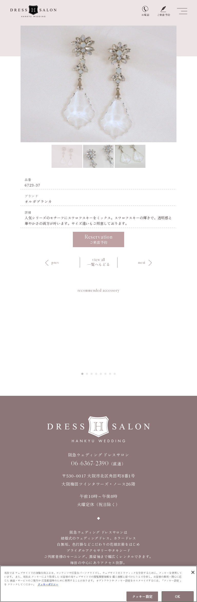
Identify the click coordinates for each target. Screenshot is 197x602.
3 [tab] (92, 373)
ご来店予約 (98, 239)
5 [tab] (101, 373)
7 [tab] (110, 373)
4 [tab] (96, 373)
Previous (14, 84)
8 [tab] (115, 373)
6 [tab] (105, 373)
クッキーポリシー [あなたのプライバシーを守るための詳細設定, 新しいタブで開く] (48, 585)
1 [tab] (82, 373)
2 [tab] (87, 373)
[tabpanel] (98, 331)
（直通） (98, 463)
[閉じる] (193, 573)
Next (183, 84)
